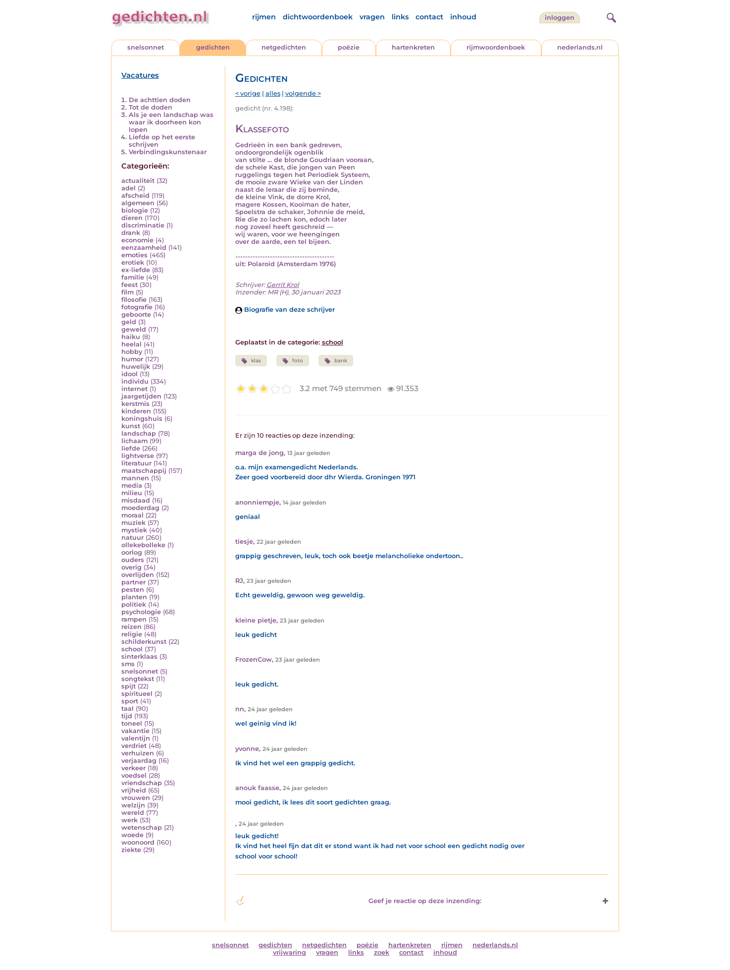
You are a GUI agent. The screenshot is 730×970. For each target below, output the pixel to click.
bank (335, 360)
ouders (132, 560)
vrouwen (135, 797)
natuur (132, 537)
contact (429, 16)
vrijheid (133, 790)
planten (134, 597)
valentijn (135, 738)
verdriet (134, 745)
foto (292, 360)
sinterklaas (139, 656)
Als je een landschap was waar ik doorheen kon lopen (171, 122)
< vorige (248, 93)
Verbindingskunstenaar (168, 152)
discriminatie (142, 225)
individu (135, 381)
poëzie (349, 47)
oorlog (131, 552)
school (132, 649)
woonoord (138, 842)
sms (128, 664)
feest (129, 284)
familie (132, 277)
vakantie (135, 731)
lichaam (134, 441)
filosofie (134, 299)
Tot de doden (150, 107)
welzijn (133, 805)
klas (251, 360)
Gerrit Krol (282, 284)
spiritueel (137, 693)
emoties (134, 255)
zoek (381, 952)
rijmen (264, 16)
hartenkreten (413, 47)
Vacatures (140, 75)
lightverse (137, 455)
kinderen (136, 411)
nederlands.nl (580, 47)
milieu (131, 493)
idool (129, 374)
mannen (135, 478)
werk (129, 820)
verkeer (133, 768)
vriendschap (141, 783)
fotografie (137, 307)
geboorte (136, 314)
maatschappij (143, 470)
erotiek (132, 262)
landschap (138, 433)
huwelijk (135, 366)
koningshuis (141, 418)
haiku (130, 337)
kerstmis (135, 403)
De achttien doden (160, 100)
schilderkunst (143, 641)
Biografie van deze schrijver (285, 309)
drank (130, 232)
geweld (133, 329)
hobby (131, 351)
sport (129, 701)
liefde (130, 448)
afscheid (135, 195)
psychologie (141, 612)
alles (272, 93)
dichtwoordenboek (318, 16)
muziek (133, 522)
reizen (131, 626)
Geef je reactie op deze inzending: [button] (358, 900)
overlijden (137, 574)
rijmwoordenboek (496, 47)
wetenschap (141, 827)
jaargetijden (141, 396)
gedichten (213, 47)
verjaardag (138, 760)
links (400, 16)
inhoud (463, 16)
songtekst (137, 679)
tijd (126, 716)
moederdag (140, 508)
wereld (132, 812)
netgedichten (283, 47)
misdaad (135, 500)
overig (131, 567)
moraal (132, 515)
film (127, 292)
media (131, 485)
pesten (132, 589)
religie (131, 634)
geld (128, 322)
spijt (128, 686)
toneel (131, 723)
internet (134, 389)
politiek (133, 604)
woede (132, 835)
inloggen (559, 17)
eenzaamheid (143, 247)
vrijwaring (289, 952)
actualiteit (138, 180)
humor (132, 359)
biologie (134, 210)
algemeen (138, 203)
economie (137, 240)
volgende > (303, 93)
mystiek (134, 530)
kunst (130, 426)
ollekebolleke (143, 545)
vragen (372, 16)
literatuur (136, 463)
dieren (132, 218)
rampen (134, 619)
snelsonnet (145, 47)
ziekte (131, 850)
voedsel (134, 775)
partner (133, 582)
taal (127, 708)
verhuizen (137, 753)
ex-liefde (135, 270)
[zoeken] (610, 16)
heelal (131, 344)
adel (128, 188)
